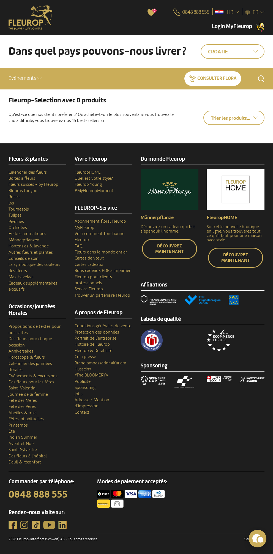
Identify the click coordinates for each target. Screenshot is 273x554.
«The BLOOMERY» (91, 375)
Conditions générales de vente (103, 325)
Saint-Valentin (22, 388)
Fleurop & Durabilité (93, 350)
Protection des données (97, 332)
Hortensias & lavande (29, 246)
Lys (11, 203)
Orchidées (18, 227)
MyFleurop (84, 227)
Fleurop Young (88, 184)
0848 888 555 (38, 494)
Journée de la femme (28, 394)
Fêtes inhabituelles (26, 418)
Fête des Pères (22, 406)
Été (12, 431)
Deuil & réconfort (25, 462)
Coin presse (85, 356)
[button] (25, 78)
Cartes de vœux (89, 258)
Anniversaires (21, 351)
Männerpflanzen (24, 240)
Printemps (18, 425)
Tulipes (15, 215)
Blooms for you (23, 190)
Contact (82, 412)
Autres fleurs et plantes (31, 252)
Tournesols (19, 209)
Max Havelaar (21, 276)
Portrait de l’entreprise (95, 338)
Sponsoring (85, 387)
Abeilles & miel (23, 412)
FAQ (79, 246)
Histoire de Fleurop (92, 344)
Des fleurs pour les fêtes (31, 382)
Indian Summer (23, 437)
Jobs (79, 393)
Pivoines (16, 221)
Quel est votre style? (94, 178)
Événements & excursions (33, 375)
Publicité (83, 381)
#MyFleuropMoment (94, 190)
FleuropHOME (88, 172)
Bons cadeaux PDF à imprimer (102, 270)
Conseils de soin (24, 258)
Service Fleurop (89, 288)
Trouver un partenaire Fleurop (102, 295)
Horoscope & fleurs (27, 357)
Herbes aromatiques (27, 233)
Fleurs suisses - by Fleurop (33, 184)
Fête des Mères (23, 400)
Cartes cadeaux (89, 264)
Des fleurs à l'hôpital (28, 456)
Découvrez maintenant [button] (169, 249)
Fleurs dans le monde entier (101, 252)
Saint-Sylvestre (23, 449)
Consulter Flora (216, 78)
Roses (14, 196)
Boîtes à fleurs (22, 178)
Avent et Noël (22, 443)
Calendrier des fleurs (28, 172)
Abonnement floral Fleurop (100, 221)
